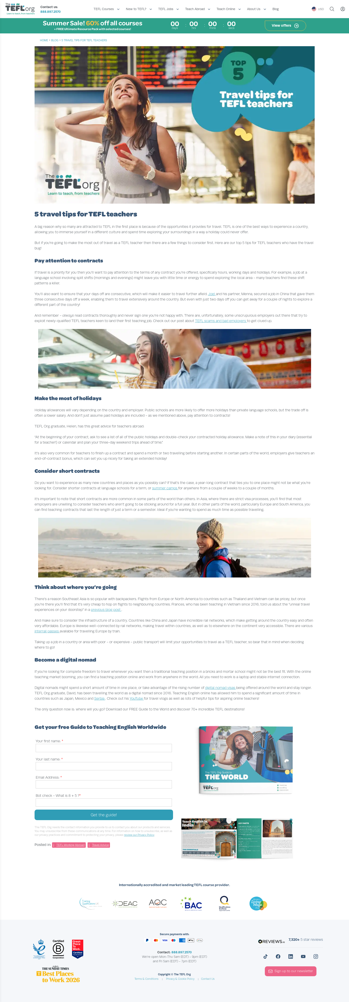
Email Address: (49, 777)
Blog (275, 9)
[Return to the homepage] (21, 9)
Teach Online (226, 9)
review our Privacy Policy (139, 834)
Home (44, 40)
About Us (253, 9)
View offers (285, 25)
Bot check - (58, 796)
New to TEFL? (136, 9)
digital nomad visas (220, 688)
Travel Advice (100, 845)
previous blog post (106, 610)
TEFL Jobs (165, 9)
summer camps (165, 488)
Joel (212, 294)
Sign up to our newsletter (290, 971)
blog (54, 40)
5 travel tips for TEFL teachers (84, 40)
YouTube (137, 699)
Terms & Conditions (146, 978)
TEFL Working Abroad (70, 845)
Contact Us (208, 978)
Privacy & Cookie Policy (180, 978)
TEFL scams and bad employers (221, 321)
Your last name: (49, 759)
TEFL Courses (104, 9)
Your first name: (49, 741)
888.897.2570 (50, 11)
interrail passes (47, 631)
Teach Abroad (195, 9)
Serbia (99, 699)
